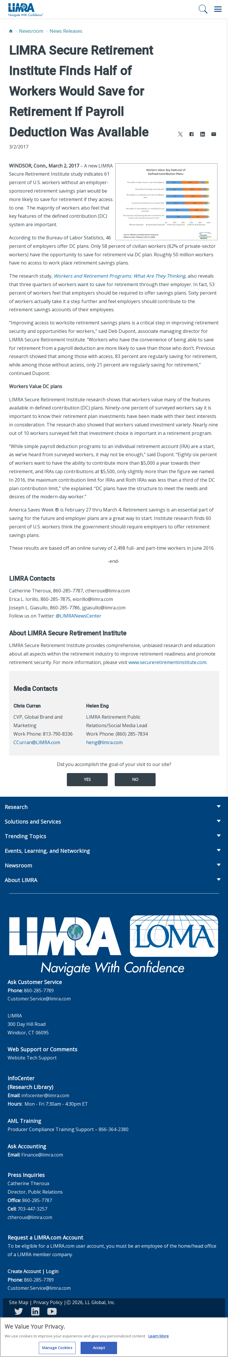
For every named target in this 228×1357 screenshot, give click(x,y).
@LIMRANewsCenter (78, 616)
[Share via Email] (213, 135)
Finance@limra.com (42, 1155)
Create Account (24, 1271)
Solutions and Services (33, 821)
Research (16, 806)
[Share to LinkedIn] (202, 135)
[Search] (203, 9)
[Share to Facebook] (191, 135)
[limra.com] (25, 9)
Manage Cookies (57, 1350)
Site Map (18, 1302)
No (135, 779)
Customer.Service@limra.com (39, 998)
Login (52, 1271)
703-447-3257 (32, 1209)
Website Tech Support (32, 1058)
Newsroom (31, 31)
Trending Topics (25, 836)
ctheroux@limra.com (30, 1217)
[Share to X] (180, 135)
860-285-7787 (37, 1200)
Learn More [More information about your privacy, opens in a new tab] (158, 1338)
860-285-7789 (39, 990)
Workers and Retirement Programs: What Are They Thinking (119, 276)
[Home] (11, 31)
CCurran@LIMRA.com (36, 742)
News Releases (66, 31)
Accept (99, 1350)
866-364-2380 (113, 1129)
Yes (87, 779)
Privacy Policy (47, 1302)
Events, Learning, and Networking (47, 850)
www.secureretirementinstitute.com (167, 662)
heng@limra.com (104, 742)
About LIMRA (21, 880)
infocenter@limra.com (45, 1095)
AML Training (24, 1120)
